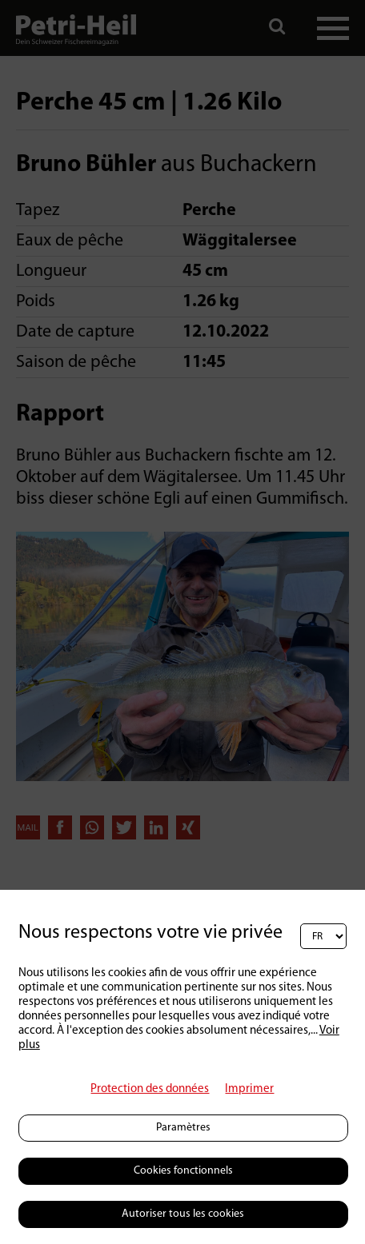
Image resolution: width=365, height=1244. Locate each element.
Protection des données (149, 1089)
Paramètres (183, 1128)
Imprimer (249, 1089)
